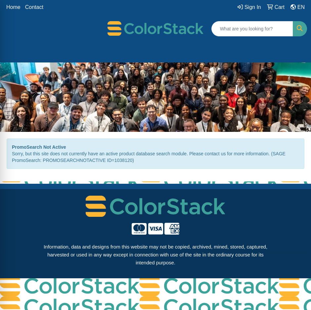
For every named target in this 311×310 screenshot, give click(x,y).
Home (13, 7)
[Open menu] (297, 52)
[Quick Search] (252, 28)
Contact (34, 7)
